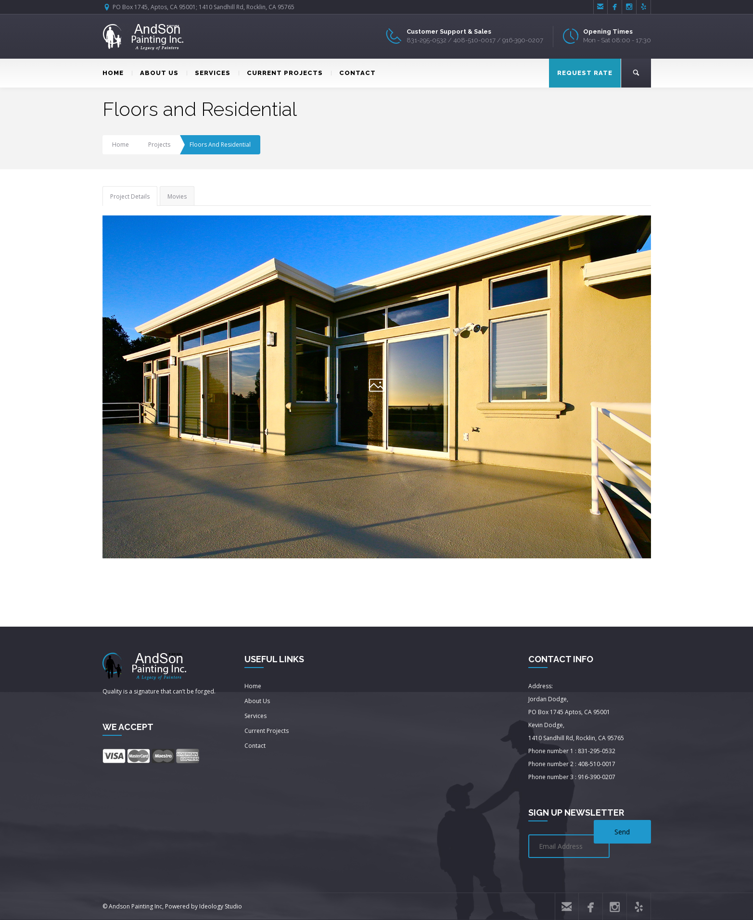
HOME (113, 72)
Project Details (130, 196)
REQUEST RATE (585, 72)
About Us (257, 701)
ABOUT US (155, 72)
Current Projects (266, 731)
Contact (255, 746)
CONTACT (353, 72)
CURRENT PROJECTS (281, 72)
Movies (177, 196)
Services (255, 716)
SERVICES (208, 72)
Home (120, 144)
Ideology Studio (220, 906)
